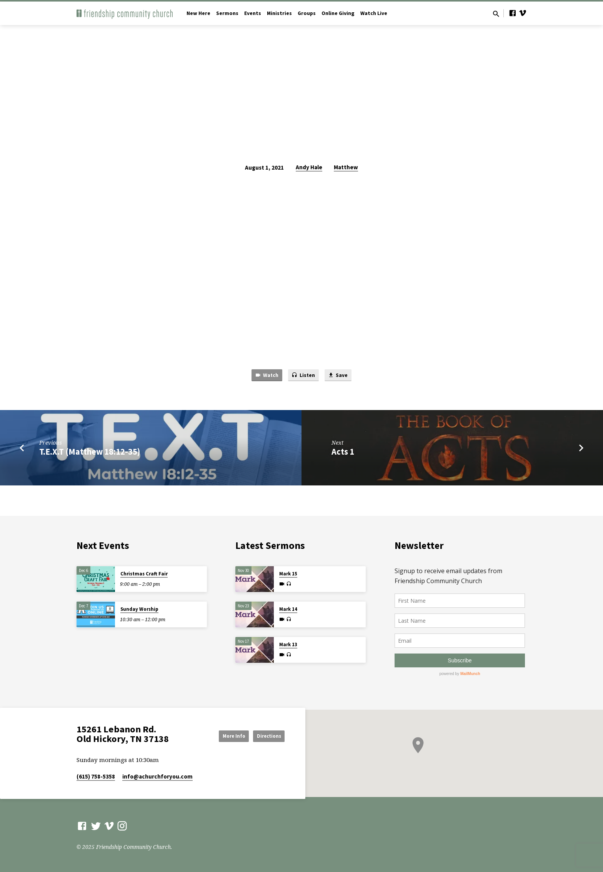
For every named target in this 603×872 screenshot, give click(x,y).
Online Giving (338, 13)
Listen (303, 376)
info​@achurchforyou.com (157, 776)
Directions (265, 735)
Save (340, 376)
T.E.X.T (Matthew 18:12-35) (89, 453)
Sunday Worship (139, 609)
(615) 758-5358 (96, 776)
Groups (307, 13)
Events (252, 13)
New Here (198, 13)
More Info (222, 735)
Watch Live (373, 13)
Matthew (346, 167)
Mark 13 (288, 644)
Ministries (279, 13)
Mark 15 (288, 573)
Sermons (227, 13)
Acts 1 (342, 453)
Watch (264, 376)
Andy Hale (309, 167)
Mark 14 (288, 609)
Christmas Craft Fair (144, 573)
